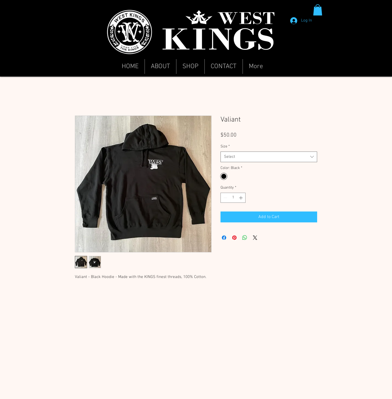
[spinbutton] (233, 197)
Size (225, 146)
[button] (317, 10)
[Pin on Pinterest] (234, 237)
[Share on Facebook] (224, 237)
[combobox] (268, 157)
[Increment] (241, 197)
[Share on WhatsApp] (244, 237)
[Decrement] (224, 197)
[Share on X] (255, 237)
